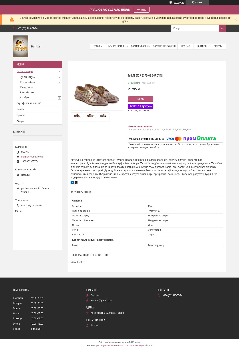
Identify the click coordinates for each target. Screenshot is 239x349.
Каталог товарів (116, 46)
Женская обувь (27, 82)
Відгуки (218, 46)
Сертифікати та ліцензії (29, 103)
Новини (21, 109)
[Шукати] (222, 28)
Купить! (142, 9)
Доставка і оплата (140, 46)
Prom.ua (136, 342)
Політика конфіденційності (138, 345)
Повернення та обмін (164, 46)
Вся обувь (24, 97)
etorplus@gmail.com (32, 156)
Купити (140, 99)
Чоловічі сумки (27, 92)
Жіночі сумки (26, 87)
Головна (98, 46)
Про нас (185, 46)
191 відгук (179, 2)
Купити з (141, 106)
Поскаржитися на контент (110, 345)
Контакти (202, 46)
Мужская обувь (27, 77)
